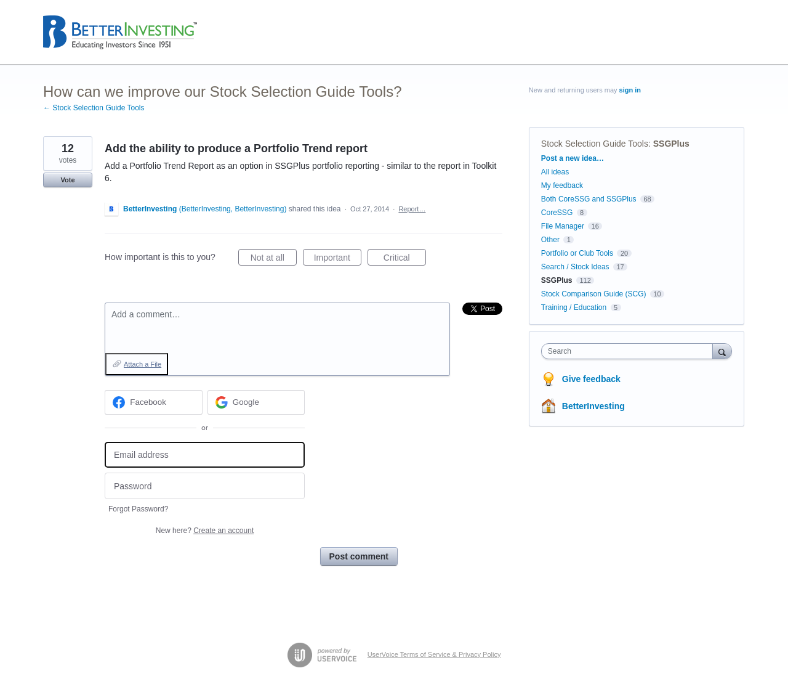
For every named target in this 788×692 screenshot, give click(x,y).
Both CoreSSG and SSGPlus (589, 199)
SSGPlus (671, 144)
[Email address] (205, 455)
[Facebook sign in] (154, 402)
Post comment (358, 556)
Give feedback (591, 379)
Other (550, 239)
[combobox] (630, 351)
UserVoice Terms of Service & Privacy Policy (434, 654)
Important (337, 259)
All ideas (555, 172)
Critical (405, 259)
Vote (67, 180)
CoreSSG (557, 212)
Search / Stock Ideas (575, 267)
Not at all (274, 259)
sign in (630, 90)
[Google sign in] (256, 402)
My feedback (562, 185)
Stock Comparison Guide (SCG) (593, 294)
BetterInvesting (593, 406)
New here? (205, 530)
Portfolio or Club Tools (577, 253)
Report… (411, 209)
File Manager (562, 226)
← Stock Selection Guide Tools (94, 108)
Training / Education (573, 307)
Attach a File (142, 364)
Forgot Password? (138, 509)
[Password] (205, 486)
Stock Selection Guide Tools (594, 144)
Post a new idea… (572, 158)
